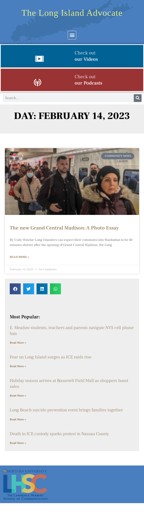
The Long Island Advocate (72, 13)
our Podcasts (88, 80)
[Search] (138, 98)
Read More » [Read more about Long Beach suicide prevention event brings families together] (18, 419)
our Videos (86, 56)
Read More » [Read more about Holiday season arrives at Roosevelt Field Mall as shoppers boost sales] (18, 396)
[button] (72, 35)
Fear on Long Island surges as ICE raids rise (50, 357)
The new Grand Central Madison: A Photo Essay (64, 228)
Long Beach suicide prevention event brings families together (66, 410)
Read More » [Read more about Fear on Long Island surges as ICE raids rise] (18, 366)
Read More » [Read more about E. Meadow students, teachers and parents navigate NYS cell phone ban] (18, 343)
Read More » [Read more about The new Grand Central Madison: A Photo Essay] (19, 257)
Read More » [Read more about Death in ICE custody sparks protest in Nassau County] (18, 443)
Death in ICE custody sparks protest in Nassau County (60, 434)
